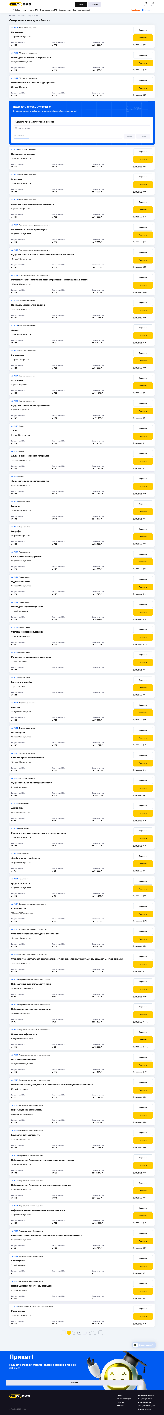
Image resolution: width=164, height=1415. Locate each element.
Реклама (117, 1402)
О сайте (116, 1395)
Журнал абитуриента (142, 1395)
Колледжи (94, 4)
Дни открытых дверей (81, 10)
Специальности (65, 10)
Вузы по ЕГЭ (33, 10)
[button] (140, 29)
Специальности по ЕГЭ (48, 10)
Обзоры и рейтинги (142, 1399)
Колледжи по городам (143, 1406)
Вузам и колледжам (121, 1399)
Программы (134, 45)
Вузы (81, 4)
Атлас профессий (141, 1402)
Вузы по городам (141, 1409)
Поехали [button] (27, 1385)
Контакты (117, 1406)
